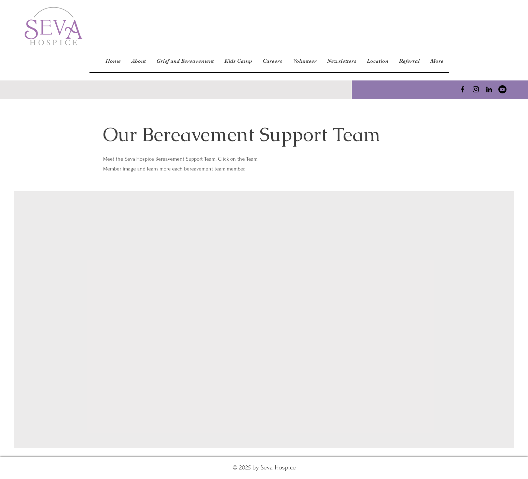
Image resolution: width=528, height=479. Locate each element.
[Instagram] (476, 89)
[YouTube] (502, 89)
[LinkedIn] (489, 89)
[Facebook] (462, 89)
